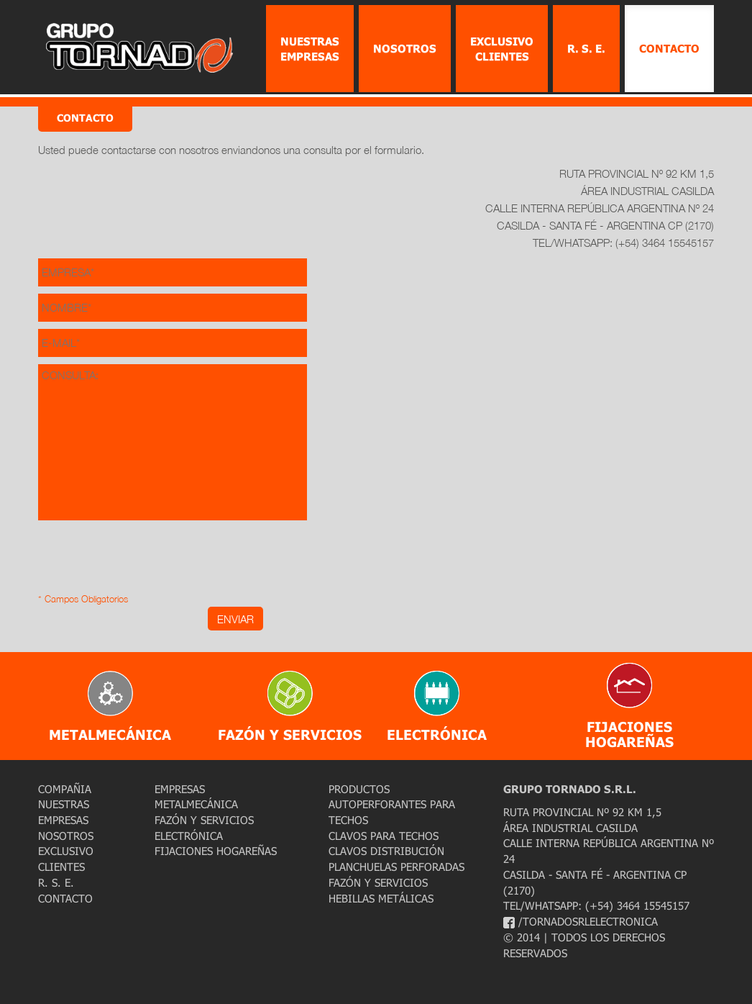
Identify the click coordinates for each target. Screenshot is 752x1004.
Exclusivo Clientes (501, 49)
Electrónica (189, 835)
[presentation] (147, 563)
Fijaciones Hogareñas (216, 850)
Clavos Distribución (386, 850)
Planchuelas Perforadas (396, 866)
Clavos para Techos (384, 835)
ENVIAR (235, 618)
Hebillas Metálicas (381, 898)
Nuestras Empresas (309, 49)
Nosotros (404, 48)
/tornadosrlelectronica (580, 921)
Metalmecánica (196, 803)
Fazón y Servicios (204, 819)
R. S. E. (586, 48)
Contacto (669, 48)
